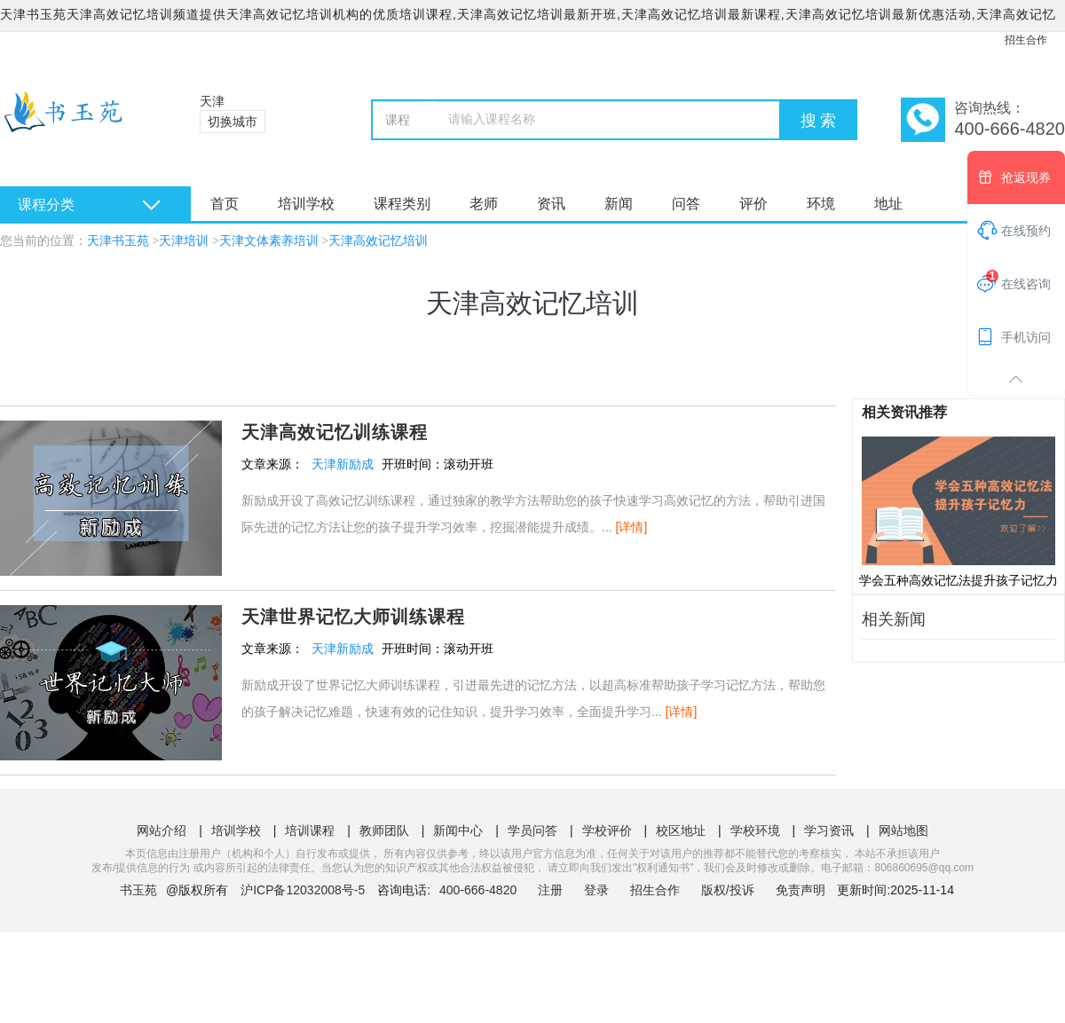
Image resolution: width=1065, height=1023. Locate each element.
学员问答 (532, 830)
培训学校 (306, 203)
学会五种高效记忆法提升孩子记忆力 (958, 511)
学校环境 (755, 830)
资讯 (551, 203)
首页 (224, 203)
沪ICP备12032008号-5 (303, 890)
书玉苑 (138, 890)
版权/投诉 (727, 890)
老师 (483, 203)
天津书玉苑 (118, 241)
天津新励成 (343, 464)
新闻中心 (458, 830)
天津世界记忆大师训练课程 (353, 616)
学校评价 (607, 830)
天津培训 (184, 241)
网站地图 (903, 830)
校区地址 (681, 830)
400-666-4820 (479, 890)
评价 (753, 203)
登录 (596, 890)
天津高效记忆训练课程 (334, 432)
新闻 (618, 203)
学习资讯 (829, 830)
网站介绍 (161, 830)
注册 (550, 890)
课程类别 (402, 203)
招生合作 (1026, 40)
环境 (821, 203)
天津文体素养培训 (269, 241)
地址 (888, 203)
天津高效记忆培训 (378, 241)
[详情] (632, 527)
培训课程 (310, 830)
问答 (686, 203)
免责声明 (800, 890)
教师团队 (384, 830)
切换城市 (232, 121)
